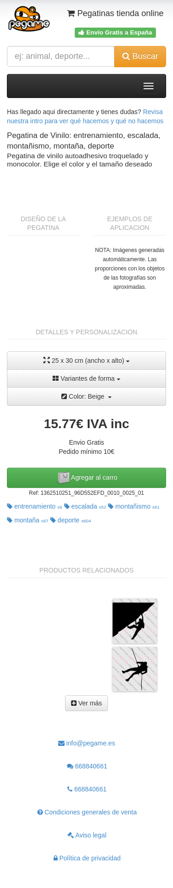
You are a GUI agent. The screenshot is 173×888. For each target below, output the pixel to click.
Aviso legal (87, 835)
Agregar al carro (87, 478)
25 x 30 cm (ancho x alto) (86, 360)
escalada (85, 506)
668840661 (87, 766)
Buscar (140, 56)
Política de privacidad (87, 858)
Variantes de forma (86, 378)
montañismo (134, 506)
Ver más (86, 703)
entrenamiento (34, 506)
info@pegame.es (86, 743)
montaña (27, 520)
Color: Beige (86, 396)
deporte (70, 520)
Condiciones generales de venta (87, 812)
